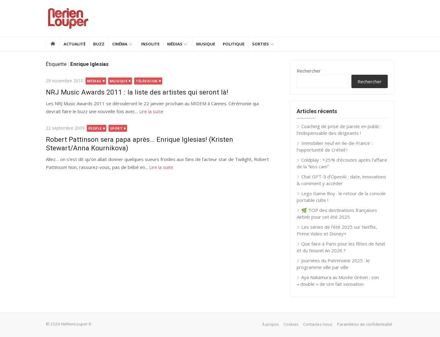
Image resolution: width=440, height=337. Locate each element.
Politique (233, 44)
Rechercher (309, 71)
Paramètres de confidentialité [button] (364, 324)
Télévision (147, 81)
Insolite (150, 44)
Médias (174, 44)
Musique (205, 44)
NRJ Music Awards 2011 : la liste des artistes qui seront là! (137, 92)
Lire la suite (151, 111)
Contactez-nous (317, 324)
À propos (270, 324)
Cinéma (119, 44)
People (95, 128)
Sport (116, 128)
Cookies (291, 324)
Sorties (260, 44)
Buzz (99, 44)
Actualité (75, 44)
